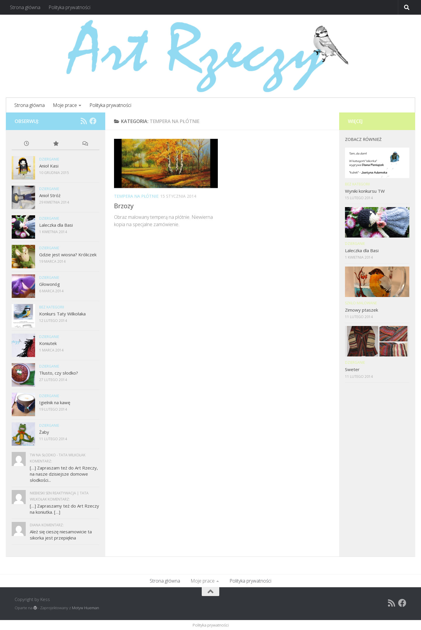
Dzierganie (49, 159)
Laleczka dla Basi (56, 225)
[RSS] (83, 120)
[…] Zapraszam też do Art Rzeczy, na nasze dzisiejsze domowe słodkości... (64, 474)
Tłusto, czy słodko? (58, 373)
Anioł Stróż (50, 195)
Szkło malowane (361, 303)
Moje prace (65, 105)
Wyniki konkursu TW (365, 191)
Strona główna (25, 7)
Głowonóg (49, 284)
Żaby (44, 432)
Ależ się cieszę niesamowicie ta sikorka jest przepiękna (61, 535)
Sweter (352, 369)
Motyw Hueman (85, 607)
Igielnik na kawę (54, 402)
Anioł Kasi (48, 166)
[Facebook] (92, 120)
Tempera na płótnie (136, 196)
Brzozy (124, 205)
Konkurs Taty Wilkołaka (62, 314)
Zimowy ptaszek (361, 310)
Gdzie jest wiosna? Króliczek (67, 254)
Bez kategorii (51, 307)
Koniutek (48, 343)
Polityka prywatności (69, 7)
